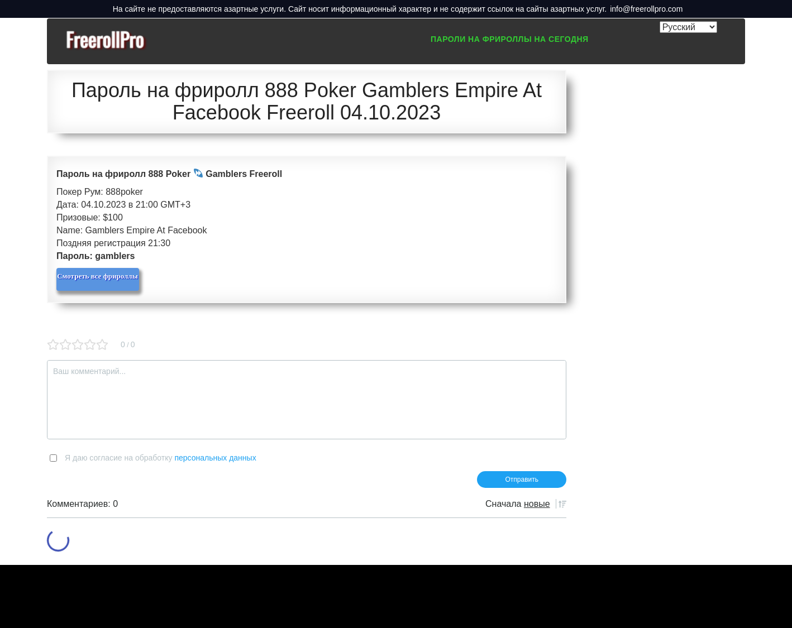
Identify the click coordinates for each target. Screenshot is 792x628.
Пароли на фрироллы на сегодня (510, 39)
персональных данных (215, 457)
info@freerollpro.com (646, 8)
